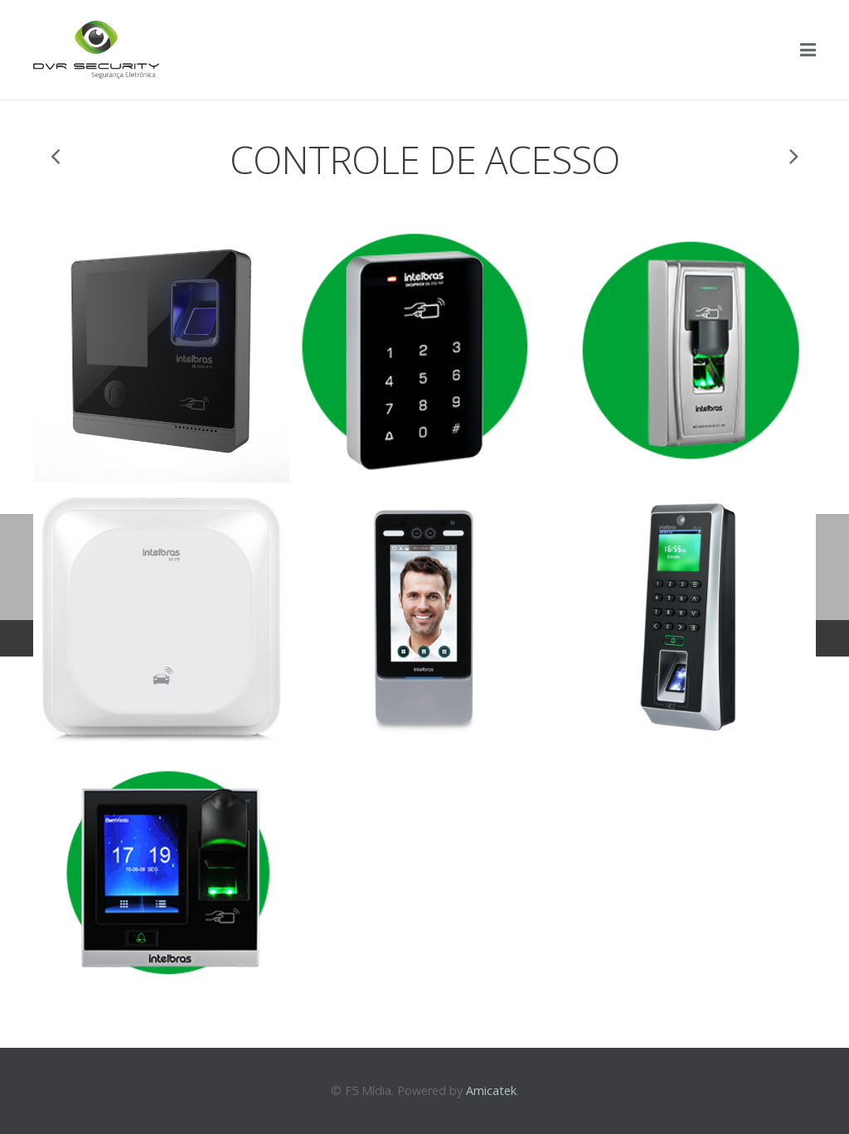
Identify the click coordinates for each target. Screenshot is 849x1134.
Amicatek (491, 1090)
